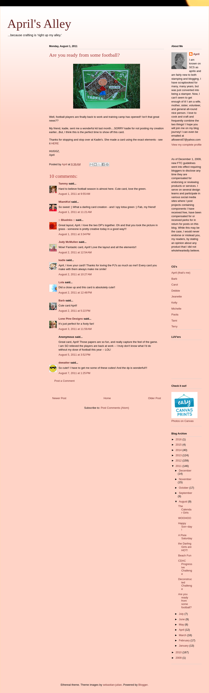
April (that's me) (180, 272)
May (182, 624)
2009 (179, 657)
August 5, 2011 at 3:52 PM (74, 354)
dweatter (64, 362)
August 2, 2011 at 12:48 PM (75, 292)
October (184, 487)
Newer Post (59, 398)
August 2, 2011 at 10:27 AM (75, 274)
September (185, 492)
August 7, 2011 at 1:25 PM (74, 373)
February (185, 640)
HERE (55, 143)
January (184, 645)
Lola (61, 282)
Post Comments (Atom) (115, 407)
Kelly (174, 302)
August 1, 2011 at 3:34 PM (74, 234)
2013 (179, 455)
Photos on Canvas (182, 421)
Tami (174, 320)
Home (107, 398)
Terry (174, 326)
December (185, 470)
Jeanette (176, 296)
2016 (179, 439)
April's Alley (39, 24)
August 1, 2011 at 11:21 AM (75, 212)
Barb (62, 300)
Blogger (143, 684)
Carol (174, 284)
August (183, 501)
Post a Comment (64, 380)
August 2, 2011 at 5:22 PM (74, 310)
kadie (62, 260)
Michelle (176, 308)
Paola (174, 314)
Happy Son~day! (185, 526)
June (182, 619)
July (182, 613)
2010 (179, 652)
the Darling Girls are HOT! (184, 547)
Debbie (175, 290)
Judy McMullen (68, 241)
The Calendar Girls (184, 509)
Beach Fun (184, 555)
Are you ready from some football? (184, 601)
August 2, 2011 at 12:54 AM (75, 252)
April (196, 54)
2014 (179, 450)
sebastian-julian (112, 684)
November (185, 479)
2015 (179, 444)
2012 (179, 460)
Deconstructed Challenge (185, 584)
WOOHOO (184, 518)
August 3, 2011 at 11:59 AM (75, 328)
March (183, 635)
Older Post (154, 398)
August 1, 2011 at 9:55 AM (74, 193)
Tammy (63, 183)
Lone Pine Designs (71, 318)
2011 (179, 466)
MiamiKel (64, 201)
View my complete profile (186, 144)
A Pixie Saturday (185, 537)
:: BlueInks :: (67, 220)
